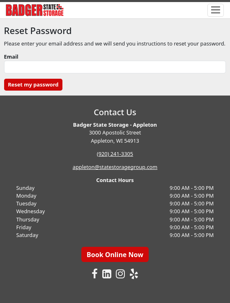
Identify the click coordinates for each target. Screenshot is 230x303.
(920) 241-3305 (115, 153)
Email (11, 56)
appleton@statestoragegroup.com (115, 167)
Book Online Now (115, 254)
